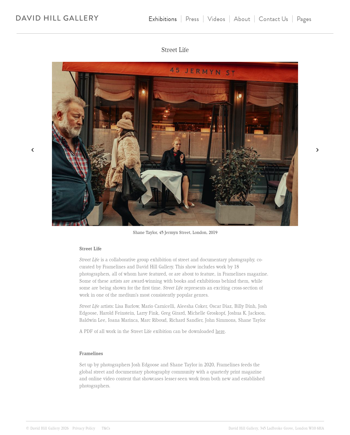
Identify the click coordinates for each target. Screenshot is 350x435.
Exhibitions (162, 18)
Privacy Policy (83, 428)
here (220, 331)
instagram (321, 18)
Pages (304, 18)
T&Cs (106, 428)
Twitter (332, 18)
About (242, 18)
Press (192, 18)
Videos (216, 18)
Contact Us (273, 18)
